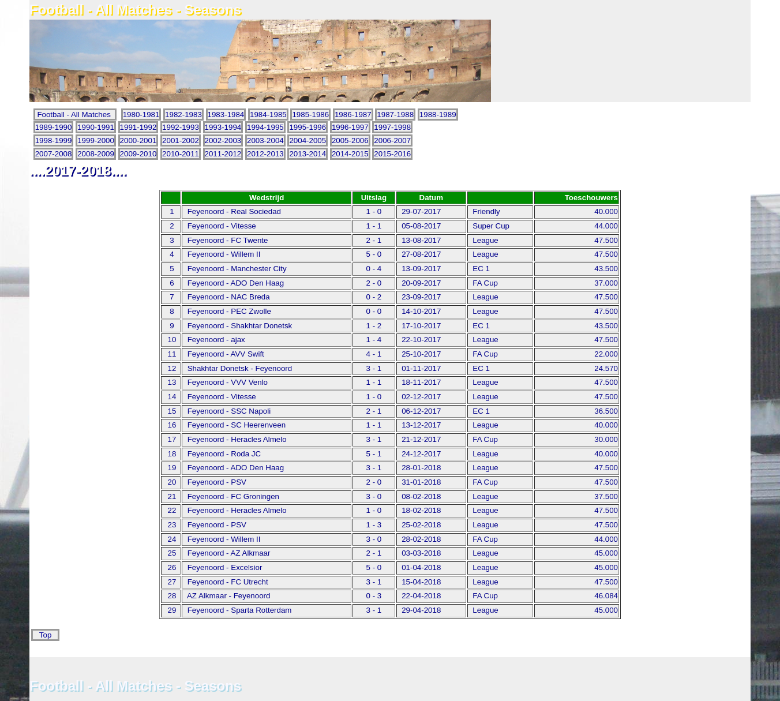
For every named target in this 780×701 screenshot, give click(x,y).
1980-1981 (141, 114)
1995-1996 (307, 127)
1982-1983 (183, 114)
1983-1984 (226, 114)
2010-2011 (180, 153)
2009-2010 (138, 153)
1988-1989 (437, 114)
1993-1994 (223, 127)
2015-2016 (392, 153)
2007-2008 (53, 153)
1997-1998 (392, 127)
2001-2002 (180, 140)
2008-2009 (95, 153)
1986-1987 (353, 114)
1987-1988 (395, 114)
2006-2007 (392, 140)
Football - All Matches (75, 114)
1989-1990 (53, 127)
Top (45, 635)
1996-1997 (350, 127)
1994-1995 (265, 127)
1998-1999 (53, 140)
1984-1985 (268, 114)
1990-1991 (95, 127)
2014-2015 (350, 153)
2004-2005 (307, 140)
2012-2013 (265, 153)
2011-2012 (223, 153)
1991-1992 (138, 127)
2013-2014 (307, 153)
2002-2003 (223, 140)
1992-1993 (180, 127)
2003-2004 (265, 140)
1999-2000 (95, 140)
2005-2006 (350, 140)
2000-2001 (138, 140)
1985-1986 (310, 114)
